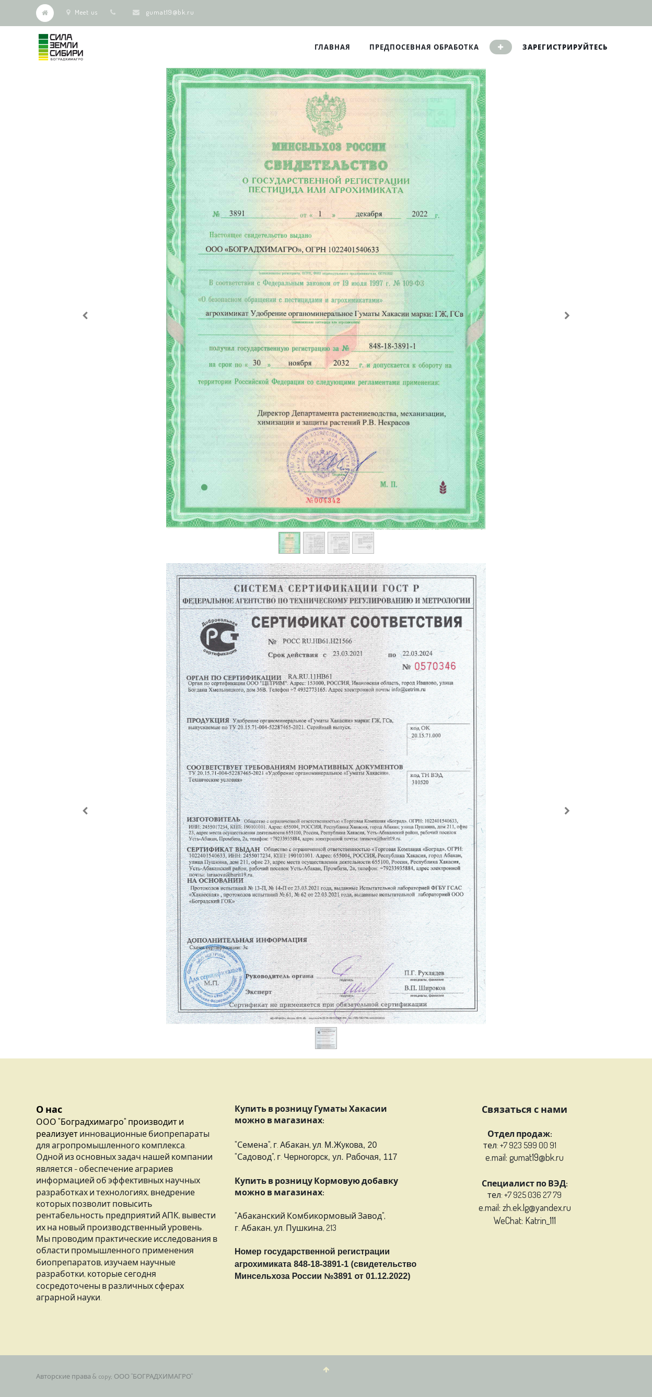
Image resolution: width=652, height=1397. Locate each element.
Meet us (82, 12)
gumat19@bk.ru (170, 12)
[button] (501, 47)
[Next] (567, 315)
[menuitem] (332, 47)
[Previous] (84, 315)
